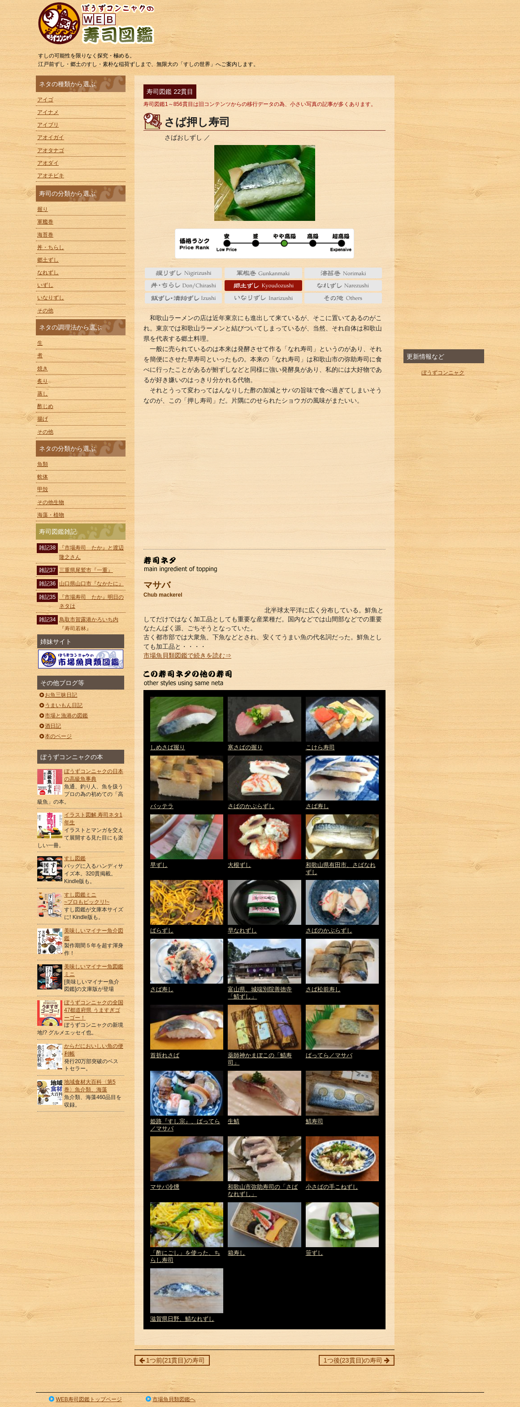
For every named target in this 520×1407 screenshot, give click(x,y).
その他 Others (343, 298)
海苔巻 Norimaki (343, 273)
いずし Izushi (183, 298)
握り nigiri (183, 273)
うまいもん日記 (60, 705)
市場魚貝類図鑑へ (170, 1399)
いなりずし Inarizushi (263, 298)
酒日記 (49, 726)
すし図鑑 (75, 858)
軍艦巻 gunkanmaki (263, 273)
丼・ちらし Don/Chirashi (183, 285)
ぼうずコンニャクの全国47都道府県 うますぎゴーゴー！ (93, 1010)
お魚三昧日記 (57, 695)
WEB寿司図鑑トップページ (85, 1399)
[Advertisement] (264, 477)
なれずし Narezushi (343, 285)
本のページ (55, 736)
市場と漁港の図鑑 (63, 715)
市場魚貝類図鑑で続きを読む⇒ (187, 655)
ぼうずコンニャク (442, 372)
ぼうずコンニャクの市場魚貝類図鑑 (80, 659)
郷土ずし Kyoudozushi (263, 285)
